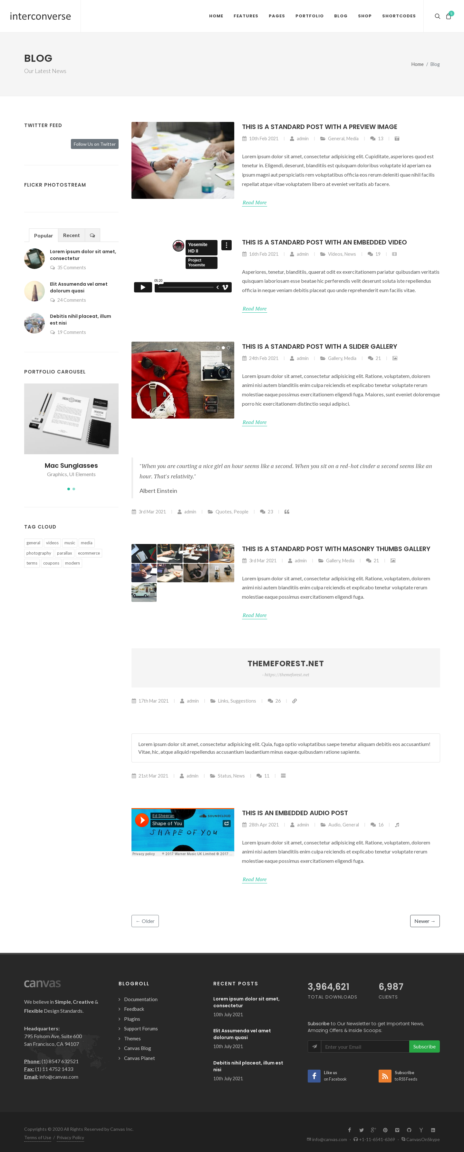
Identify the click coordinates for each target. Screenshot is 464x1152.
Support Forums (141, 1028)
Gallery (335, 358)
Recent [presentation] (71, 235)
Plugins (132, 1019)
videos (52, 542)
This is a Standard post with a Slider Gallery (319, 346)
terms (31, 563)
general (33, 542)
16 (376, 824)
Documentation (141, 999)
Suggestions (243, 701)
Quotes (224, 511)
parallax (64, 553)
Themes (132, 1038)
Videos (335, 254)
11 (262, 776)
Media (352, 138)
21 (374, 358)
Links (223, 701)
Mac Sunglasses (71, 465)
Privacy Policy (70, 1137)
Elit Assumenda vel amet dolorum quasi (79, 287)
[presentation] (92, 235)
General (336, 138)
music (69, 542)
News (350, 254)
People (241, 511)
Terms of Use (37, 1137)
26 (274, 701)
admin (299, 138)
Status (224, 776)
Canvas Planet (139, 1058)
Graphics (57, 474)
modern (72, 563)
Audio (334, 824)
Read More (254, 202)
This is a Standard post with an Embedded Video (324, 242)
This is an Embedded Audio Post (295, 812)
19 (374, 254)
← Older (145, 921)
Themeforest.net (285, 668)
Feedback (134, 1009)
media (86, 542)
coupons (51, 563)
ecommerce (89, 553)
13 (376, 138)
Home (417, 64)
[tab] (43, 235)
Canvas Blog (137, 1048)
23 (266, 511)
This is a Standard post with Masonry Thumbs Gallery (336, 548)
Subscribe (424, 1046)
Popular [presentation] (43, 235)
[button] (68, 489)
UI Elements (82, 474)
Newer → (425, 921)
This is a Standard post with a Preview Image (319, 126)
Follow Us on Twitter (95, 144)
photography (38, 553)
